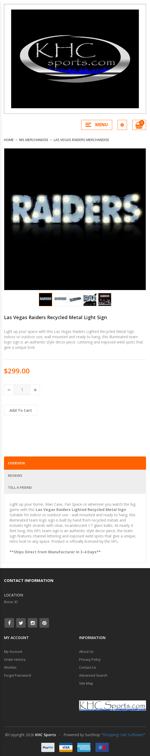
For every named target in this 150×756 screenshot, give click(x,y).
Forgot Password (17, 675)
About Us (86, 651)
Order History (15, 659)
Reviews (15, 475)
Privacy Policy (90, 659)
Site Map (86, 683)
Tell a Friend (20, 487)
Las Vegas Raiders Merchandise (81, 139)
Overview (16, 463)
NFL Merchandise (33, 139)
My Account (13, 651)
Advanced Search (93, 675)
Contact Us (87, 667)
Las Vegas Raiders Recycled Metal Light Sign (55, 317)
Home (9, 139)
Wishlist (10, 667)
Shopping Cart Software (123, 734)
